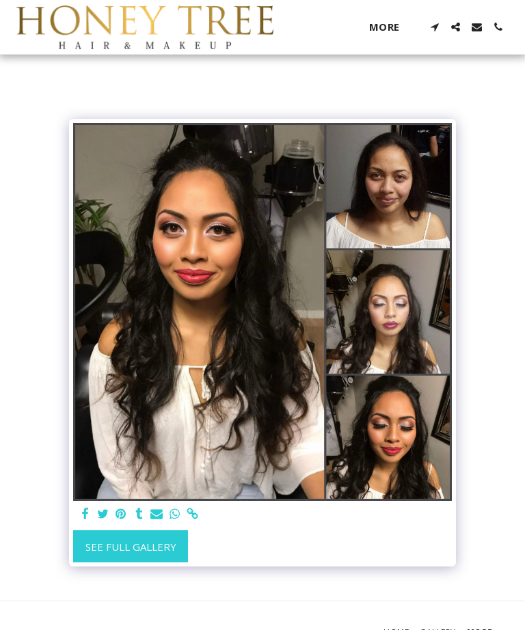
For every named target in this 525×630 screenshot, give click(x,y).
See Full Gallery (130, 546)
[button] (434, 27)
